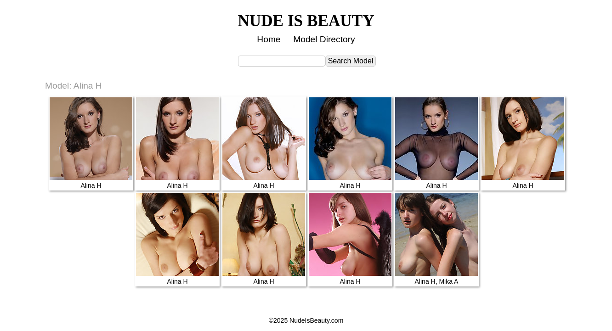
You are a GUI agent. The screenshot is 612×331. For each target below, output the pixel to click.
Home (268, 39)
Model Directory (324, 39)
